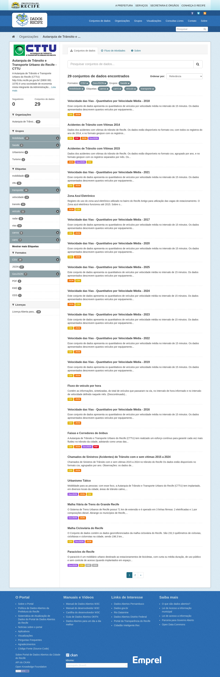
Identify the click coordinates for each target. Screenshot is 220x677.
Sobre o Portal (26, 603)
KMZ (88, 565)
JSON (77, 114)
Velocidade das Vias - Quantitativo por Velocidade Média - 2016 (109, 409)
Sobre (204, 20)
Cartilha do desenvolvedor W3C (83, 612)
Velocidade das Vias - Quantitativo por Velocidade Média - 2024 (109, 290)
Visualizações (154, 20)
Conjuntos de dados (100, 20)
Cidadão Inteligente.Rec (127, 625)
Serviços (141, 5)
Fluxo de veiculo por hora (84, 385)
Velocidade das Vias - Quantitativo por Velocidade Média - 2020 (109, 243)
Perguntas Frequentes (30, 640)
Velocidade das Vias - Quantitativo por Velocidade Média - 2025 (109, 267)
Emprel (147, 660)
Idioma (70, 660)
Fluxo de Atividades (113, 50)
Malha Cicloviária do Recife (85, 528)
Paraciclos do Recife (81, 551)
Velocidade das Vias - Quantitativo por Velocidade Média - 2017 (109, 219)
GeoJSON (93, 138)
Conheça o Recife (193, 5)
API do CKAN (22, 662)
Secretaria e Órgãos (164, 5)
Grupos (138, 20)
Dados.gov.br (121, 608)
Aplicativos (24, 631)
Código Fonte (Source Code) (33, 648)
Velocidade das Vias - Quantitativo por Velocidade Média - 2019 (109, 362)
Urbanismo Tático (79, 480)
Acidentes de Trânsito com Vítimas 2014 (94, 124)
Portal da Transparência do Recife (132, 621)
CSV (70, 114)
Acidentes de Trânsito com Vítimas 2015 (94, 148)
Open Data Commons (173, 624)
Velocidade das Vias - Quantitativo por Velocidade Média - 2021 (109, 172)
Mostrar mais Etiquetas (25, 246)
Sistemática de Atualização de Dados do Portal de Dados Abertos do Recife (36, 619)
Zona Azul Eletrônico (81, 195)
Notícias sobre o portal (30, 627)
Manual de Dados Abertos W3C (83, 603)
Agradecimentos (26, 644)
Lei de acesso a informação (176, 615)
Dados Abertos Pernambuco (129, 603)
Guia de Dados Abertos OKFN (82, 616)
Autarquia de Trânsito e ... (61, 36)
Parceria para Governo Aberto (178, 620)
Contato (192, 20)
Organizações (122, 20)
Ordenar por (157, 76)
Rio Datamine (121, 612)
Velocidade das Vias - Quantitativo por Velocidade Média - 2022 (109, 338)
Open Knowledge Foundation (31, 666)
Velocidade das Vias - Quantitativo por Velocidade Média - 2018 (109, 101)
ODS (95, 565)
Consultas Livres (175, 20)
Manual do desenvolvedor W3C (83, 608)
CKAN (72, 655)
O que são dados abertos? (176, 603)
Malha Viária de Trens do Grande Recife (93, 504)
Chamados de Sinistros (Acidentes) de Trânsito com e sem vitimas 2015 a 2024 (119, 456)
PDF (77, 138)
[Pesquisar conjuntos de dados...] (131, 64)
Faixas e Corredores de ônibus (88, 433)
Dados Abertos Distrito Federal (130, 616)
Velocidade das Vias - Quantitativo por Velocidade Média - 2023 (109, 314)
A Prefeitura (124, 5)
